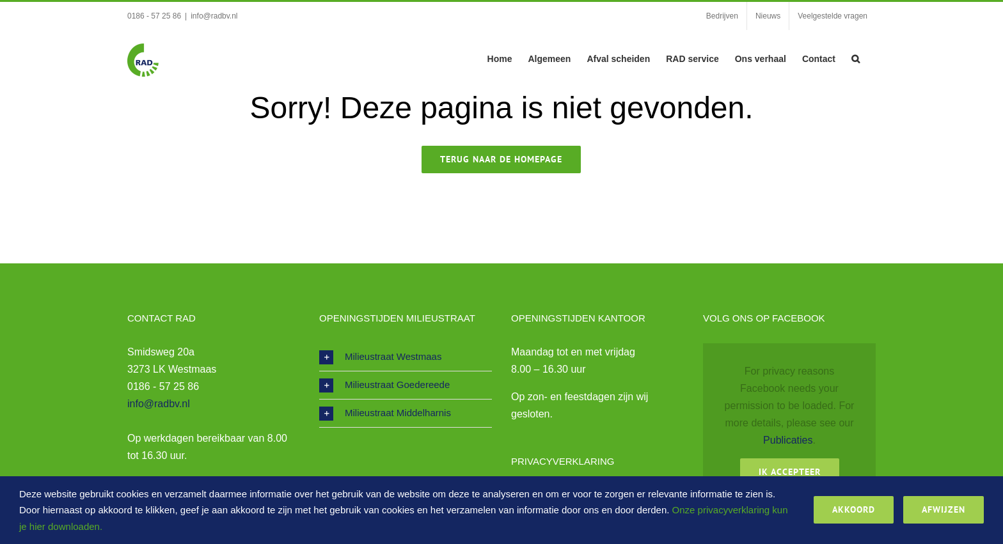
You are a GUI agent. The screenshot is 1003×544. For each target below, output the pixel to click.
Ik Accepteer (790, 472)
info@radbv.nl (214, 16)
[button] (855, 57)
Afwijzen (943, 509)
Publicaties (787, 440)
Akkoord (853, 509)
